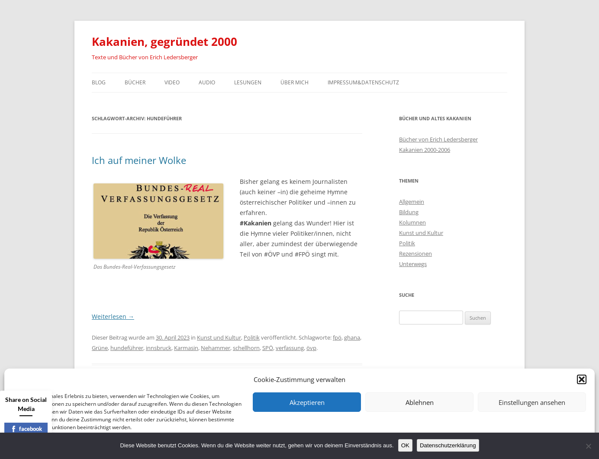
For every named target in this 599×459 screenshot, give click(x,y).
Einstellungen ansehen (532, 402)
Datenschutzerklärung (448, 445)
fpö (337, 337)
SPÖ (267, 348)
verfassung (290, 348)
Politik (252, 337)
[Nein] (588, 446)
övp (311, 348)
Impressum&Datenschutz (363, 82)
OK (405, 445)
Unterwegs (413, 264)
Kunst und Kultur (219, 337)
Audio (207, 82)
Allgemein (411, 201)
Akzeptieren (307, 402)
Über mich (294, 82)
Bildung (409, 212)
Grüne (100, 348)
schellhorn (246, 348)
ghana (352, 337)
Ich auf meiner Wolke (139, 160)
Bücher (135, 82)
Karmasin (186, 348)
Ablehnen (420, 402)
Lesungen (247, 82)
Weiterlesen (113, 316)
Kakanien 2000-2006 (424, 150)
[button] (581, 379)
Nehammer (215, 348)
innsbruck (158, 348)
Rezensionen (415, 253)
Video (172, 82)
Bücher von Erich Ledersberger (438, 139)
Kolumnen (412, 222)
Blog (99, 82)
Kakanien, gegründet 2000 (164, 41)
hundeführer (126, 348)
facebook (26, 428)
